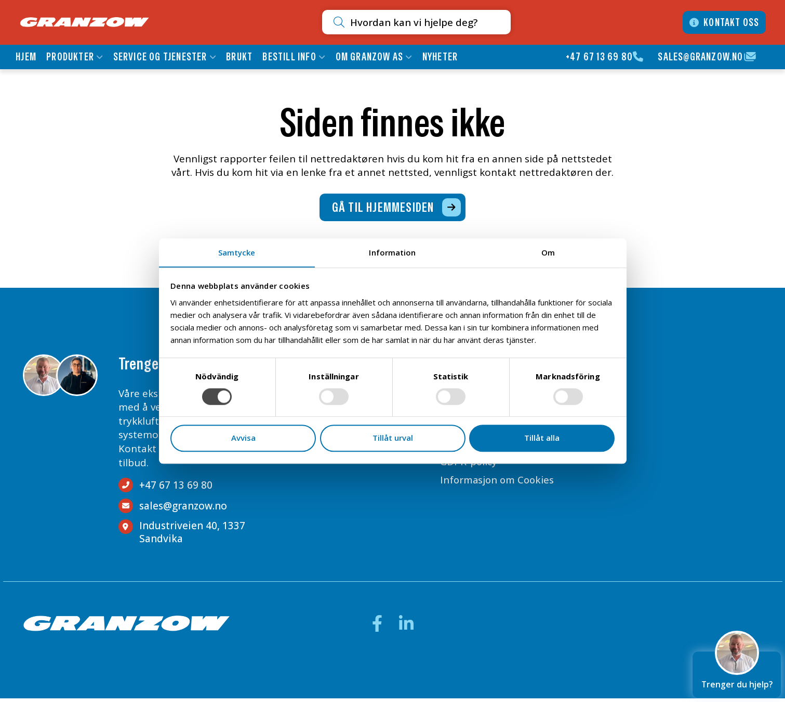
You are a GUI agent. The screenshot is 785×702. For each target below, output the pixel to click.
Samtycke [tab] (237, 252)
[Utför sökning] (313, 22)
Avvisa (243, 438)
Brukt (240, 56)
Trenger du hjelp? (736, 670)
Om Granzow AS (370, 56)
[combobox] (402, 22)
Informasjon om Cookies (495, 486)
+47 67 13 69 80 (598, 56)
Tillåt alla (542, 438)
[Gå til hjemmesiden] (392, 210)
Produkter (71, 56)
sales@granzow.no (699, 56)
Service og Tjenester (161, 56)
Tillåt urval (392, 438)
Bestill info (290, 56)
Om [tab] (548, 252)
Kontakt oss (730, 22)
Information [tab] (392, 252)
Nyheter (440, 56)
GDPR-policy (465, 467)
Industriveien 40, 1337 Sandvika (192, 535)
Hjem (27, 56)
